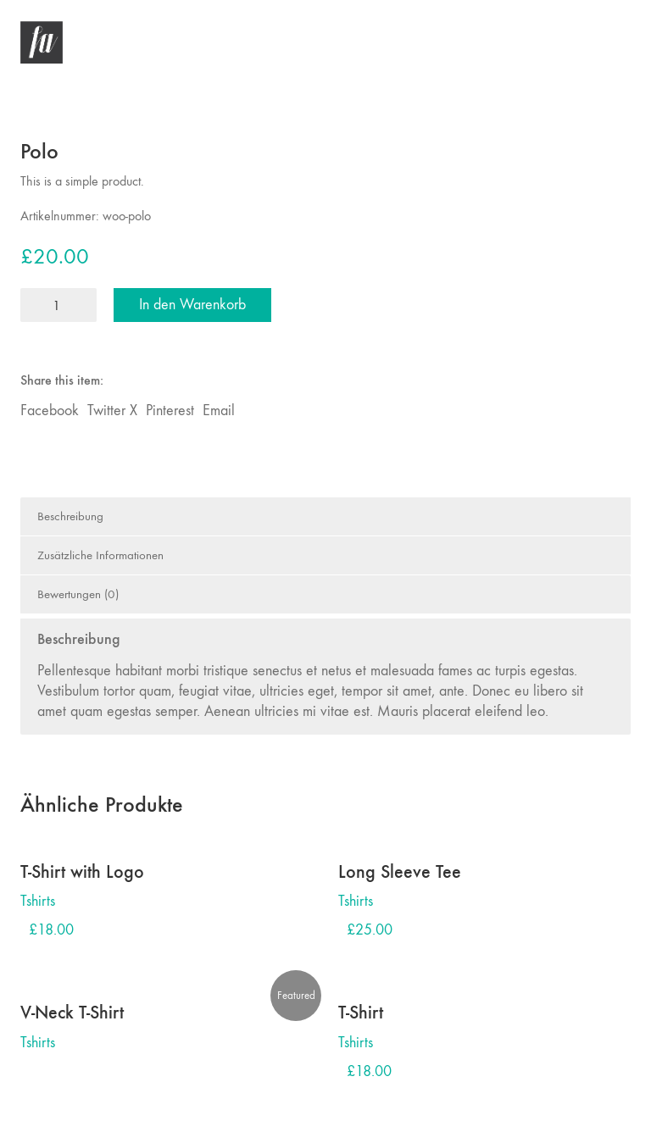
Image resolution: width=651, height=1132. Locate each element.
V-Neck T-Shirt (72, 1012)
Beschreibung (70, 516)
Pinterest (170, 410)
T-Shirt (360, 1012)
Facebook (49, 410)
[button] (621, 42)
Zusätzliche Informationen (100, 555)
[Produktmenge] (58, 305)
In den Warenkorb (192, 305)
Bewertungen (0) (78, 594)
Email (219, 410)
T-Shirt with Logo (82, 872)
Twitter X (112, 410)
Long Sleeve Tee (399, 872)
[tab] (325, 516)
